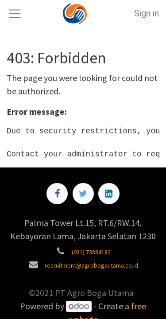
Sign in (146, 13)
